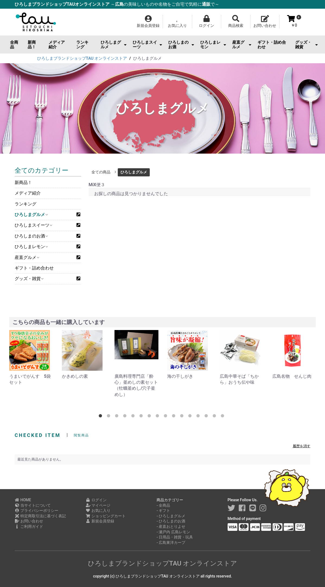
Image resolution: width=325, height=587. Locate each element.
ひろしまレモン (213, 44)
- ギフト (163, 510)
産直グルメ (241, 44)
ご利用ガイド (29, 526)
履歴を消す (301, 446)
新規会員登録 (100, 521)
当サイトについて (33, 505)
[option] (31, 358)
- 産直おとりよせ (171, 526)
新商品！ (32, 44)
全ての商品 (100, 172)
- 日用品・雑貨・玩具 (175, 537)
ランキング (82, 44)
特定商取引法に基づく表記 (40, 516)
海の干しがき (180, 376)
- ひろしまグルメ (171, 516)
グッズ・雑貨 (306, 44)
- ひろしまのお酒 (171, 521)
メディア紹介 (57, 44)
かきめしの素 (75, 376)
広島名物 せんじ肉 (291, 376)
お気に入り (98, 510)
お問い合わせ (29, 521)
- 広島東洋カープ (171, 542)
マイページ (98, 505)
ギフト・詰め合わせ (271, 44)
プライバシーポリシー (36, 510)
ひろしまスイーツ (147, 44)
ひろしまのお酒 (181, 44)
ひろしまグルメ (113, 44)
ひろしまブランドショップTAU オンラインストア (162, 563)
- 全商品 (163, 505)
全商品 (14, 44)
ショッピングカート (106, 516)
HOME (23, 500)
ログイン (96, 500)
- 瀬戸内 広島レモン (173, 532)
